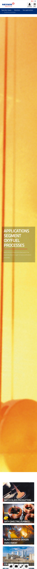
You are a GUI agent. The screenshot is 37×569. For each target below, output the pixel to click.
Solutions (17, 10)
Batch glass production (17, 500)
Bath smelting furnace (17, 521)
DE (35, 1)
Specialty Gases (6, 10)
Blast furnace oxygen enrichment (16, 541)
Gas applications (28, 10)
